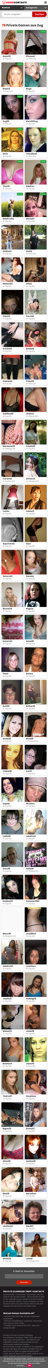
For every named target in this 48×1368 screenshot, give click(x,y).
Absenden (24, 1282)
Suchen (39, 14)
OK (29, 1365)
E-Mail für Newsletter (24, 1271)
